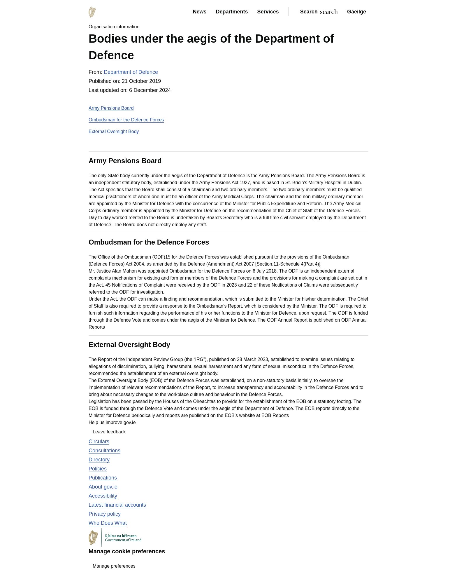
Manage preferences (114, 566)
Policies (98, 469)
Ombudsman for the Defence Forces (126, 119)
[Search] (318, 12)
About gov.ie (103, 487)
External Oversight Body (114, 131)
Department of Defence (131, 72)
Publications (103, 478)
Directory (99, 460)
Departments (232, 12)
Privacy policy (105, 514)
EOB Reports (275, 415)
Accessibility (103, 496)
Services (268, 12)
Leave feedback (109, 431)
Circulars (99, 441)
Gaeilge (356, 12)
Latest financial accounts (117, 505)
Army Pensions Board (111, 108)
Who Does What (108, 523)
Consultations (104, 451)
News (199, 12)
